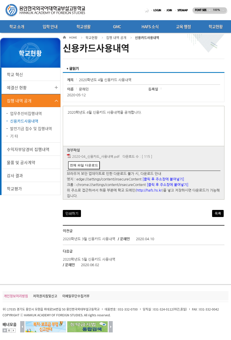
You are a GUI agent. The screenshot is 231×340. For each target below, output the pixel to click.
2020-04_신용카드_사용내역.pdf (96, 156)
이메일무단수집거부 (76, 295)
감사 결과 (15, 175)
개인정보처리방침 (16, 295)
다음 (111, 326)
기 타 (14, 136)
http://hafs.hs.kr (149, 190)
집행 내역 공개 (19, 101)
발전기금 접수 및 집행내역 (31, 128)
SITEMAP (182, 10)
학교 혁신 (15, 74)
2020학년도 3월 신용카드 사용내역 (89, 239)
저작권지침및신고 (45, 295)
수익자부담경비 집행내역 (28, 149)
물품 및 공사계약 (21, 162)
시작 (13, 330)
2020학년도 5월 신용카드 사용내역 (89, 259)
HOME (147, 10)
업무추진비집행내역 (26, 113)
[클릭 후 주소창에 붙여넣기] (163, 179)
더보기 (5, 330)
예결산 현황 (17, 87)
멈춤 (9, 330)
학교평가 (14, 189)
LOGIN (157, 10)
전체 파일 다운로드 (84, 165)
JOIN (169, 10)
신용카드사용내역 (24, 121)
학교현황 (91, 37)
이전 (22, 326)
